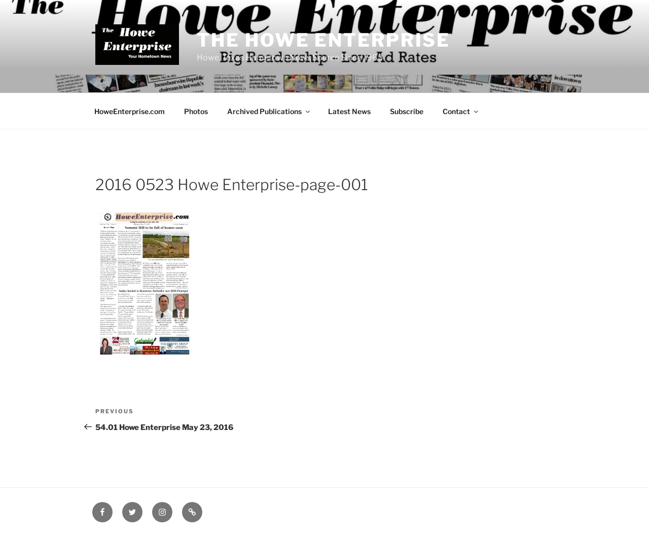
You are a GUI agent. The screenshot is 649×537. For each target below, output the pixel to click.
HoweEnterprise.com (129, 111)
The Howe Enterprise (323, 40)
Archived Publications (269, 111)
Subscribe (406, 111)
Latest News (349, 111)
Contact (461, 111)
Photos (196, 111)
